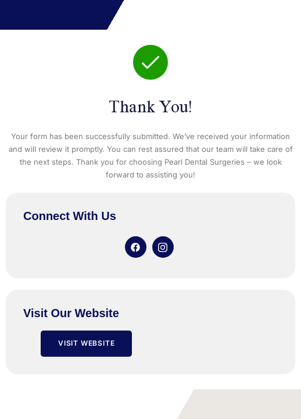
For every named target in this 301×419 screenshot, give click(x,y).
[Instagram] (163, 247)
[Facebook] (135, 247)
